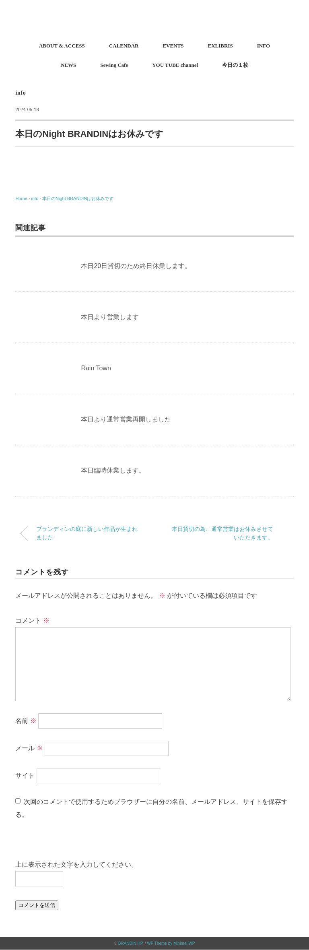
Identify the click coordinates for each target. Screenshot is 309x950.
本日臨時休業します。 (113, 470)
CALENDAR (124, 46)
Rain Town (96, 368)
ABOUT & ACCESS (62, 46)
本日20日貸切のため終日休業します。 (136, 265)
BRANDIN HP (130, 943)
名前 (25, 720)
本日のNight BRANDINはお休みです (77, 198)
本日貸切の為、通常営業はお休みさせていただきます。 (222, 533)
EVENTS (173, 46)
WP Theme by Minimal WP (171, 943)
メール (29, 748)
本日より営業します (110, 317)
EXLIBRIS (220, 46)
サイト (25, 775)
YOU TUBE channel (175, 65)
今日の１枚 (235, 65)
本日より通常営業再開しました (126, 419)
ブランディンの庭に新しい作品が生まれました (87, 533)
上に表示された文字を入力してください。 (76, 864)
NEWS (68, 65)
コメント (32, 620)
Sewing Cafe (114, 65)
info (20, 93)
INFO (263, 46)
